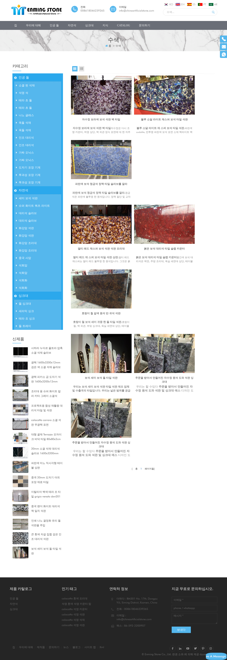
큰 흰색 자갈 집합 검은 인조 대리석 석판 (46, 537)
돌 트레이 (23, 326)
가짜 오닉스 (25, 152)
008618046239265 (92, 10)
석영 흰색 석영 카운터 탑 (76, 603)
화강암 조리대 (26, 243)
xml (102, 647)
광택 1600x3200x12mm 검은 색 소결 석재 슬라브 (46, 365)
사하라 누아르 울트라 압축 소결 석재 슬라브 (47, 350)
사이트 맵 (90, 647)
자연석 (72, 25)
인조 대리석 (25, 137)
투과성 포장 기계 (28, 175)
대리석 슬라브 (26, 213)
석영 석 (22, 93)
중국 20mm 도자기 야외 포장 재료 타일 (45, 480)
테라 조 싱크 (25, 318)
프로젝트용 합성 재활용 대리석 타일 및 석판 (47, 408)
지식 (105, 25)
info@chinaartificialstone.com (136, 10)
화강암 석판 (25, 228)
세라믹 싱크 (25, 311)
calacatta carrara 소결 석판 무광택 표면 (46, 422)
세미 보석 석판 (27, 198)
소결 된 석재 (25, 85)
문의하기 (144, 25)
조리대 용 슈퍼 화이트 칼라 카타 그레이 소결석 (46, 394)
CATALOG (123, 25)
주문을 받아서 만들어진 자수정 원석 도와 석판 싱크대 (143, 241)
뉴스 (66, 647)
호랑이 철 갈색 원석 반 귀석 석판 (192, 176)
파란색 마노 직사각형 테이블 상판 (47, 465)
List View (81, 68)
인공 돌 (54, 25)
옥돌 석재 (23, 122)
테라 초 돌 (24, 100)
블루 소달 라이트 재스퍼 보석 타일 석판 (143, 117)
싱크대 (89, 25)
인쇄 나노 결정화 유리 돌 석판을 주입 (46, 523)
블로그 (77, 647)
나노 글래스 (25, 115)
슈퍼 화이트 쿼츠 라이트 (33, 205)
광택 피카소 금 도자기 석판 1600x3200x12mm (46, 379)
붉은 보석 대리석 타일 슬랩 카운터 (143, 179)
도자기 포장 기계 (28, 167)
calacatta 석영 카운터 (74, 609)
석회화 (21, 280)
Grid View (74, 68)
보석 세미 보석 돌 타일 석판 (46, 551)
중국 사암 (23, 258)
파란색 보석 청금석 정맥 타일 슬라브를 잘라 (192, 117)
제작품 (41, 647)
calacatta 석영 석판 (73, 614)
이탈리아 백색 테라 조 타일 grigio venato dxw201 (46, 494)
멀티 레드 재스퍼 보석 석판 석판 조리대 (94, 179)
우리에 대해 (33, 25)
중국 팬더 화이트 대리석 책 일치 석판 (45, 509)
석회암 (21, 265)
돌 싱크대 (23, 303)
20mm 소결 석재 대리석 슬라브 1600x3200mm (45, 451)
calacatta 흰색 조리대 (74, 598)
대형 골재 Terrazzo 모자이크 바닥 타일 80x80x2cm (46, 437)
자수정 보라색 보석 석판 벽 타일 (94, 115)
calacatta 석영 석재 (73, 619)
